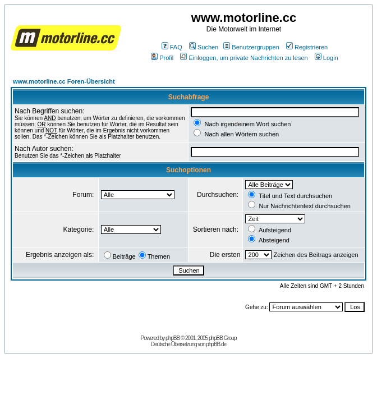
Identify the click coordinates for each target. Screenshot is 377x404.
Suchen (203, 47)
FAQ (172, 47)
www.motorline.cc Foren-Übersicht (64, 81)
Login (326, 57)
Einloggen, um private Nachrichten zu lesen (243, 57)
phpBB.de (216, 344)
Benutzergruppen (251, 47)
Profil (162, 57)
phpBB (172, 338)
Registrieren (307, 47)
